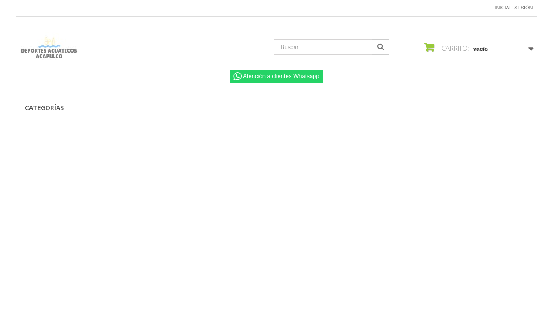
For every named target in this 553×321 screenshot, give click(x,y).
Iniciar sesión (514, 7)
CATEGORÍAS (44, 107)
